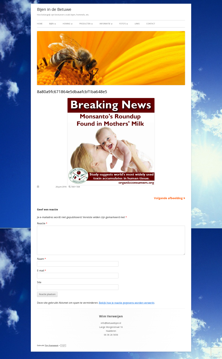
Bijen (51, 23)
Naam (41, 259)
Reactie (42, 223)
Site (39, 282)
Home (39, 23)
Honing (66, 23)
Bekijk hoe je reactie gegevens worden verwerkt (126, 302)
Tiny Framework (51, 346)
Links (137, 23)
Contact (150, 23)
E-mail (41, 270)
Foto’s (122, 23)
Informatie (105, 23)
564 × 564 (75, 186)
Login (63, 346)
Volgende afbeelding (168, 198)
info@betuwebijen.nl (111, 323)
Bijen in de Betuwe (54, 9)
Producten (84, 23)
